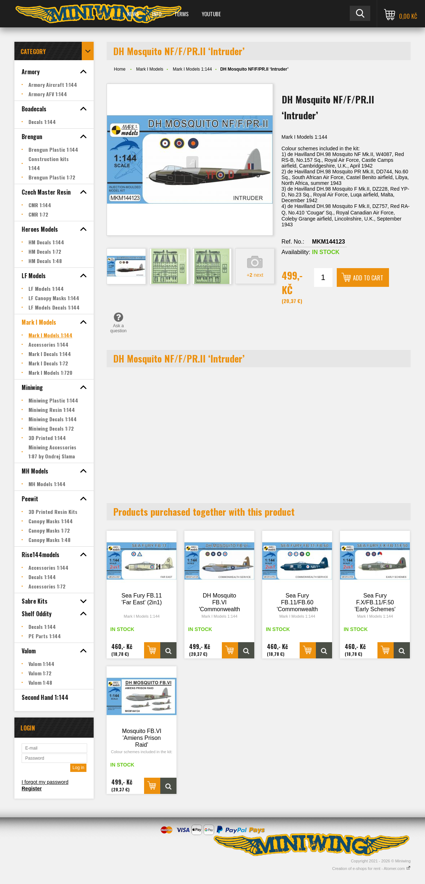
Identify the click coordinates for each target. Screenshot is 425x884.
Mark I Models (149, 69)
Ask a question (118, 322)
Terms (181, 14)
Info (156, 14)
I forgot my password (45, 782)
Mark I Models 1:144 (192, 69)
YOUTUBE (211, 14)
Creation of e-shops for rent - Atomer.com (371, 868)
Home (119, 69)
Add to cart (368, 278)
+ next (255, 275)
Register (32, 788)
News (133, 14)
